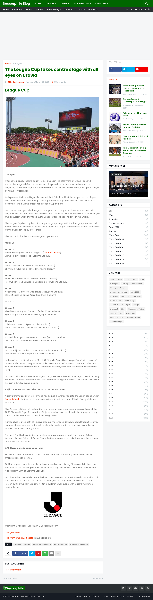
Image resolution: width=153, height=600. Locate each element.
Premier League (54, 9)
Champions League (118, 288)
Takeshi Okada (12, 399)
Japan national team (42, 544)
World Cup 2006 (128, 239)
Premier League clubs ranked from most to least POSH (133, 88)
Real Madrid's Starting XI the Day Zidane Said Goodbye (134, 150)
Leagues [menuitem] (49, 3)
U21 (121, 313)
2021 (128, 353)
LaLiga (136, 305)
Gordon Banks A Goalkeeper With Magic (134, 100)
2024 (128, 341)
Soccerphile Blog (16, 3)
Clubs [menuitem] (64, 3)
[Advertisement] (76, 36)
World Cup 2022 (128, 255)
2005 (128, 417)
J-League (114, 305)
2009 (128, 401)
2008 (120, 279)
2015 (128, 377)
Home (6, 9)
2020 (128, 357)
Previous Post (10, 578)
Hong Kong (129, 300)
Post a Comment (13, 569)
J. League (17, 63)
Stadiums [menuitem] (100, 3)
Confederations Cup (118, 292)
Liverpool (39, 9)
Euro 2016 (125, 296)
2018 (128, 365)
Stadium (128, 231)
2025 (128, 337)
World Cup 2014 (128, 247)
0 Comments (60, 82)
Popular (113, 79)
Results (113, 313)
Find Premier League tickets (19, 537)
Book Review (137, 283)
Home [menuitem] (38, 3)
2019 (128, 361)
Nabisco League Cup (79, 544)
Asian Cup (128, 219)
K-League (126, 305)
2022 (128, 349)
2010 (127, 279)
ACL (128, 211)
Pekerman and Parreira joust (135, 114)
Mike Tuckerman (60, 544)
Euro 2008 (135, 292)
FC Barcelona (115, 300)
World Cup (93, 9)
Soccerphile (17, 9)
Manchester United (136, 309)
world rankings (116, 321)
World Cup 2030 (128, 263)
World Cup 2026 (128, 259)
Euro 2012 (114, 296)
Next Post (97, 578)
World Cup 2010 (128, 243)
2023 (128, 345)
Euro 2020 (137, 296)
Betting (125, 283)
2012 (134, 279)
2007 (128, 409)
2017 (128, 369)
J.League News (12, 532)
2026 (128, 333)
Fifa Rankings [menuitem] (81, 3)
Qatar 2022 (70, 9)
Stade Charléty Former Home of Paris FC (134, 126)
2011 (128, 393)
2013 (128, 385)
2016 (128, 373)
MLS (123, 309)
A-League (114, 283)
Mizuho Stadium (52, 252)
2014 (142, 279)
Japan (27, 544)
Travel (82, 9)
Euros (29, 9)
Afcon (128, 215)
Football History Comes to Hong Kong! (126, 187)
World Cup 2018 (128, 251)
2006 (112, 279)
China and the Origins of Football (135, 137)
